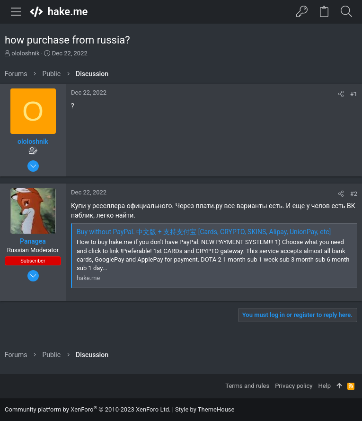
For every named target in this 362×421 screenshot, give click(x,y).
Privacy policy (293, 385)
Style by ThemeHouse (204, 409)
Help (324, 385)
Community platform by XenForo (87, 409)
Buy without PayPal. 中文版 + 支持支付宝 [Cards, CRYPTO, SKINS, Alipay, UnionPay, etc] (204, 232)
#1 (353, 93)
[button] (16, 11)
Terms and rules (247, 385)
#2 (353, 193)
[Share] (341, 93)
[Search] (346, 12)
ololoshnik (25, 53)
